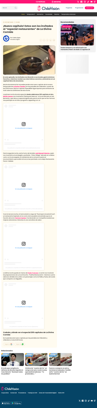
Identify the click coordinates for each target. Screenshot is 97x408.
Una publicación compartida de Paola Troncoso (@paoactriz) (23, 326)
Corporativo (5, 393)
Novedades (48, 14)
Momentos (40, 14)
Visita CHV (61, 393)
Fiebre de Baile (67, 26)
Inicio (23, 14)
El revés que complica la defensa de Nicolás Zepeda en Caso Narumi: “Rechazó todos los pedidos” (12, 371)
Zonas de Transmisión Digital (47, 393)
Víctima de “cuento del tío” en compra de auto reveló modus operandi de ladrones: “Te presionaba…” (36, 371)
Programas (69, 8)
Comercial (13, 393)
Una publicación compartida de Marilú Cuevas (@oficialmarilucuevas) (23, 148)
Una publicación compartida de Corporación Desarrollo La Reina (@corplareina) (24, 208)
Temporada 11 (31, 14)
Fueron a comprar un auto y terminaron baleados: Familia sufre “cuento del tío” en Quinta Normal (60, 371)
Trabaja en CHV (32, 393)
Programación (79, 8)
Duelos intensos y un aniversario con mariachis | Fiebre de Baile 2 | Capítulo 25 (75, 48)
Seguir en (8, 344)
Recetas (56, 14)
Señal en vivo (89, 8)
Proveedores (22, 393)
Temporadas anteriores (68, 14)
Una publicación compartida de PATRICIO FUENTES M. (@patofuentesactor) (23, 267)
